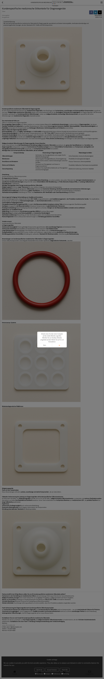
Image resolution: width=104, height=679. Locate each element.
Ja (59, 345)
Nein (44, 345)
